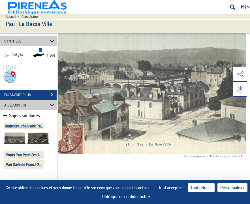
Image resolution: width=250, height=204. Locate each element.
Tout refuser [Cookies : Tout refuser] (201, 187)
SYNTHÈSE (29, 41)
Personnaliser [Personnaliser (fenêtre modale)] (232, 187)
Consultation (30, 16)
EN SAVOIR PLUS (30, 95)
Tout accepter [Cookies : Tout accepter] (170, 187)
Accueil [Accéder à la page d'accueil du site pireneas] (11, 16)
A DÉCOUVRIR (29, 105)
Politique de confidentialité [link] (126, 197)
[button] (10, 76)
